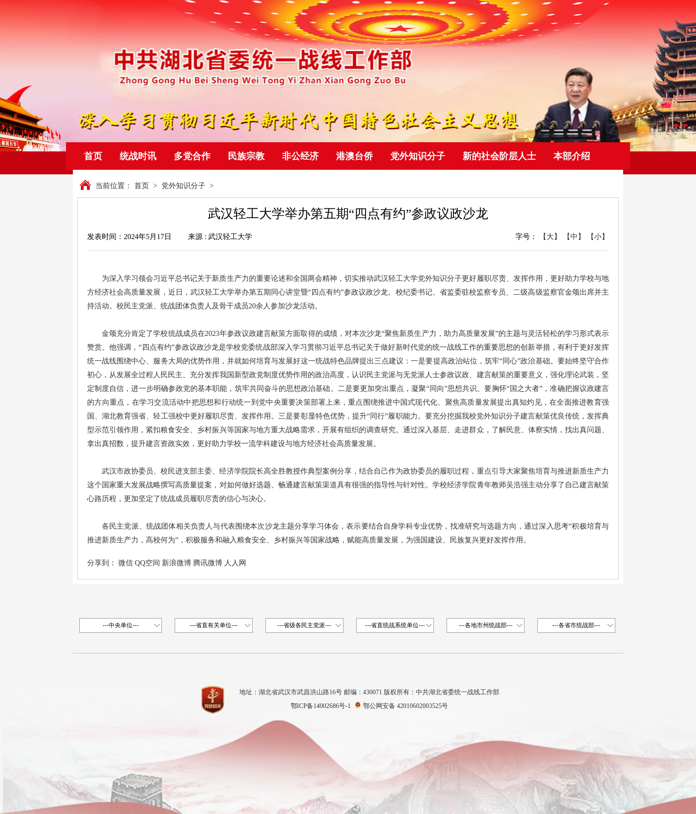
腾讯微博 (207, 563)
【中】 (574, 236)
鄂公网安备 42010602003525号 (405, 705)
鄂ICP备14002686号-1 (321, 705)
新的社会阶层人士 (499, 156)
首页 (93, 156)
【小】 (598, 236)
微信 (125, 563)
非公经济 (300, 156)
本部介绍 (571, 156)
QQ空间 (147, 563)
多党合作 (192, 156)
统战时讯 (138, 156)
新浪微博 (176, 563)
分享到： (101, 563)
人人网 (235, 563)
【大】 (550, 236)
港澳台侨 (354, 156)
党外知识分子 (417, 156)
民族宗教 (246, 156)
